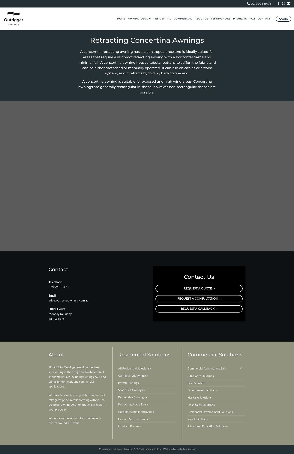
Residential (162, 18)
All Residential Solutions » (134, 368)
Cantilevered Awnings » (133, 375)
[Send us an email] (289, 4)
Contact (264, 18)
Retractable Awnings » (132, 397)
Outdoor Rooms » (129, 426)
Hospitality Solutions (201, 404)
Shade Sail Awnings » (131, 390)
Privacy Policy (153, 449)
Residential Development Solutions (210, 412)
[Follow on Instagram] (284, 4)
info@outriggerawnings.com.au (68, 300)
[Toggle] (240, 368)
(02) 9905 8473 (58, 287)
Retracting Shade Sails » (133, 404)
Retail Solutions (198, 419)
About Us (201, 18)
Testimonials (220, 18)
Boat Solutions (197, 383)
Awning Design (139, 18)
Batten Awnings (128, 382)
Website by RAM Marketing (179, 449)
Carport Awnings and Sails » (136, 411)
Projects (240, 18)
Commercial (183, 18)
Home (121, 18)
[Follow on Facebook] (279, 4)
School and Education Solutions (208, 426)
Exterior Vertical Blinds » (134, 419)
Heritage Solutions (200, 397)
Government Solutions (202, 390)
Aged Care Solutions (201, 375)
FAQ (252, 18)
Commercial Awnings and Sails (207, 368)
